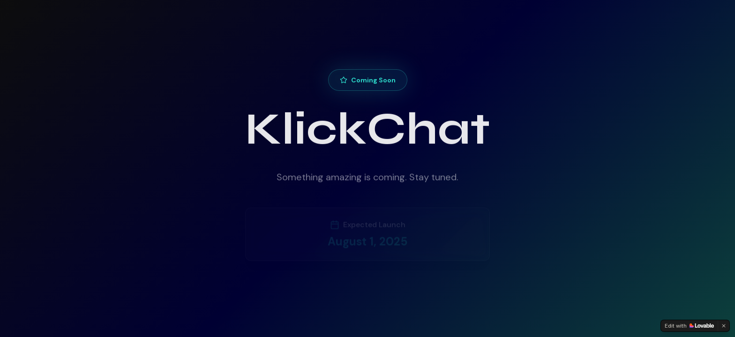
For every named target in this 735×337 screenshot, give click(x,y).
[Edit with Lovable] (689, 325)
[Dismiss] (723, 325)
